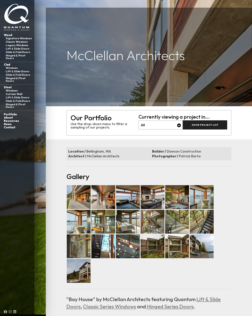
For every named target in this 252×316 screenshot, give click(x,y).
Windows (12, 68)
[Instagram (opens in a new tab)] (10, 312)
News (8, 124)
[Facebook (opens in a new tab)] (5, 312)
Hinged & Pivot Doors (16, 57)
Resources (11, 120)
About (8, 117)
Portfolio (10, 114)
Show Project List (205, 125)
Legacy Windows (17, 45)
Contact (9, 127)
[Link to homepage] (17, 17)
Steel (7, 87)
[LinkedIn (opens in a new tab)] (14, 312)
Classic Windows (17, 41)
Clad (7, 64)
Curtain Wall (14, 94)
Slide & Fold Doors (18, 52)
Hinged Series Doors (170, 306)
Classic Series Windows (109, 306)
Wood (8, 35)
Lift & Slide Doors (17, 48)
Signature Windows (19, 38)
